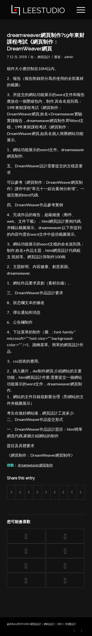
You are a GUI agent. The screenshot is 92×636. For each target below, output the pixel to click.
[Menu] (78, 10)
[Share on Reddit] (72, 492)
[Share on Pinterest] (37, 492)
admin (68, 57)
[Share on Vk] (63, 492)
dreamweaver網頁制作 (35, 465)
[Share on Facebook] (11, 492)
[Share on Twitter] (20, 492)
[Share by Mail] (81, 492)
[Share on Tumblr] (55, 492)
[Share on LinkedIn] (46, 492)
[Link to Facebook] (81, 630)
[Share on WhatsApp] (29, 492)
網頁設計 (44, 57)
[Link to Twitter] (74, 630)
